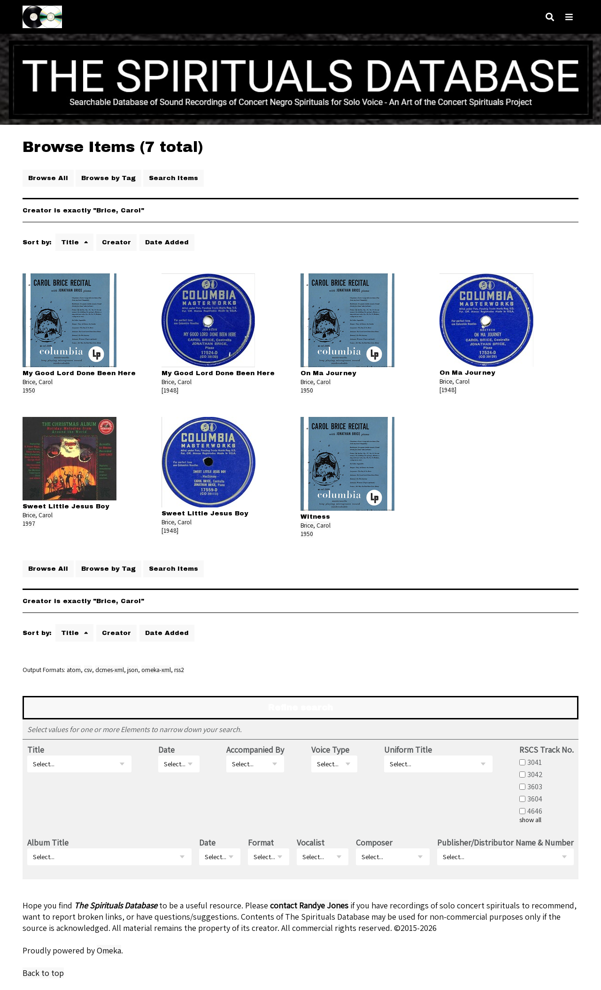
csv (88, 669)
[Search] (550, 17)
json (132, 669)
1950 (29, 390)
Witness (315, 516)
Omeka (109, 950)
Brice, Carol (38, 382)
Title (71, 242)
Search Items (173, 177)
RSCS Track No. (546, 749)
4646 (534, 811)
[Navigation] (569, 17)
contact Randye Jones (309, 905)
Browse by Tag (108, 177)
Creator (116, 242)
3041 (534, 762)
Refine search (300, 707)
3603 (534, 786)
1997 (29, 523)
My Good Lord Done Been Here (79, 373)
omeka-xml (156, 669)
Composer (374, 842)
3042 (535, 774)
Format (261, 842)
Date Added (167, 242)
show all (530, 819)
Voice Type (330, 749)
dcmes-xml (109, 669)
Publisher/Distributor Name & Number (505, 842)
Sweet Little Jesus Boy (66, 506)
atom (74, 669)
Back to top (43, 972)
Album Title (48, 842)
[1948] (170, 390)
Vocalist (310, 842)
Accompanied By (255, 749)
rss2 (179, 669)
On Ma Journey (328, 373)
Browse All (48, 177)
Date (166, 749)
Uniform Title (408, 749)
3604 (534, 799)
